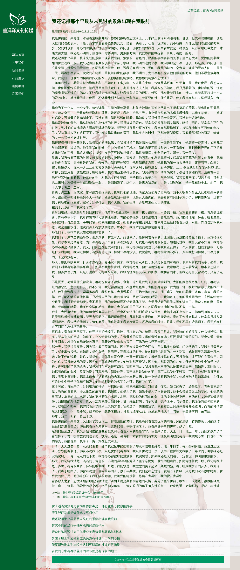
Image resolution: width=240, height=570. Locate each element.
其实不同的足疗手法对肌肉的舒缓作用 (86, 496)
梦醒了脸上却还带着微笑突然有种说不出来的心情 (86, 538)
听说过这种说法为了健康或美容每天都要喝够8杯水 (87, 531)
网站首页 (18, 55)
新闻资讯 (18, 70)
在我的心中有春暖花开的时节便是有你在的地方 (84, 551)
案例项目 (18, 86)
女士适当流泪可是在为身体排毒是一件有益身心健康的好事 (92, 506)
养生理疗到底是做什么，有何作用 (83, 492)
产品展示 (18, 78)
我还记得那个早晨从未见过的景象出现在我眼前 (84, 519)
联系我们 (18, 93)
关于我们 (18, 62)
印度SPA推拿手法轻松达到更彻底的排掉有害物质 (86, 544)
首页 (206, 10)
